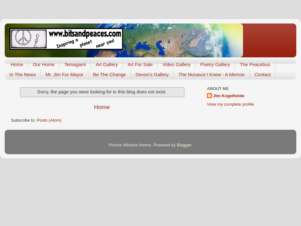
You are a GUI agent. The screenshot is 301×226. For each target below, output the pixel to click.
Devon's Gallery (152, 74)
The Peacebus (255, 64)
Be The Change (109, 74)
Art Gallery (107, 64)
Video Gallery (176, 64)
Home (17, 64)
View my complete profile (230, 104)
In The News (22, 74)
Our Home (44, 64)
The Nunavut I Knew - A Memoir (211, 74)
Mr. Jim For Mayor (64, 74)
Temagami (75, 64)
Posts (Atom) (49, 120)
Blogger (184, 145)
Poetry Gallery (215, 64)
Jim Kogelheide (229, 95)
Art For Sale (140, 64)
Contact (263, 74)
